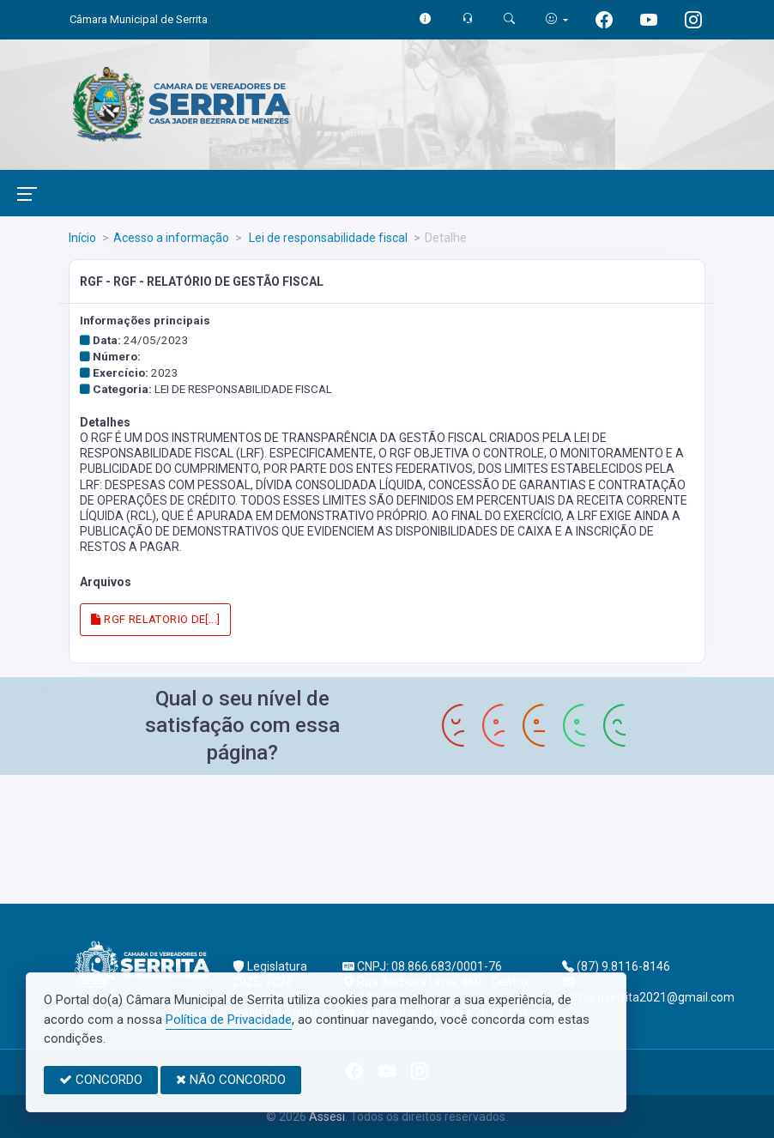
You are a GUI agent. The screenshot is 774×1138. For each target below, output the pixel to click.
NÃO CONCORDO (231, 1079)
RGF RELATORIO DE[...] (155, 619)
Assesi (327, 1116)
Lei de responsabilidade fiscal (327, 238)
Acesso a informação (171, 238)
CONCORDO (100, 1079)
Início (82, 238)
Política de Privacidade (229, 1019)
